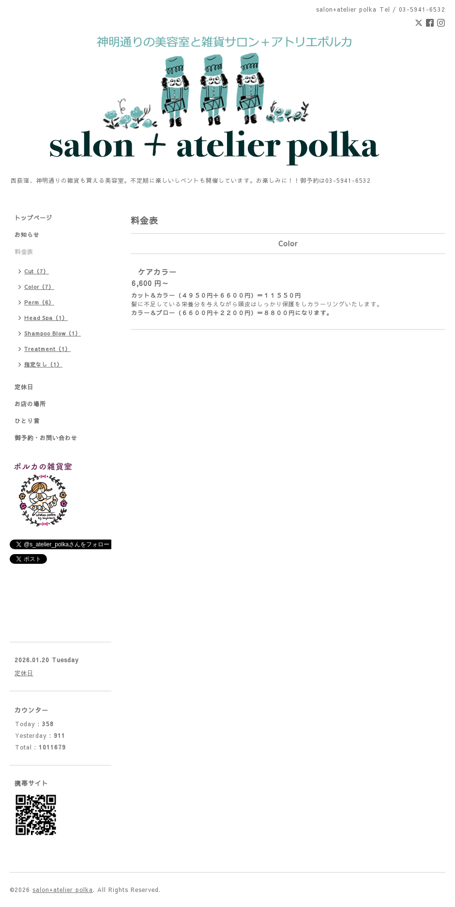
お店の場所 (30, 404)
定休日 (24, 387)
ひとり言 (27, 421)
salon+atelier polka (62, 889)
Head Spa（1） (46, 317)
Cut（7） (36, 271)
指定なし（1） (43, 364)
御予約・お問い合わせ (46, 438)
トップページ (33, 218)
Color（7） (39, 286)
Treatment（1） (47, 348)
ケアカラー (157, 272)
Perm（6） (39, 302)
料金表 (24, 251)
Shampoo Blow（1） (52, 333)
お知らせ (27, 235)
